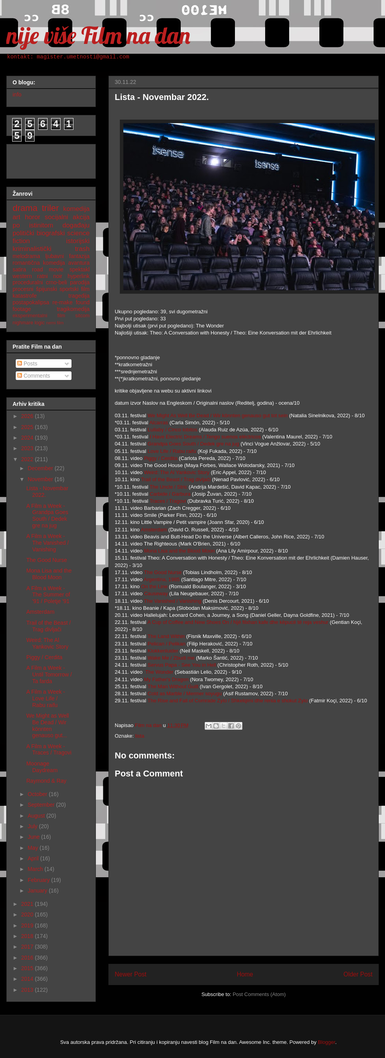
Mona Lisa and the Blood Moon (179, 551)
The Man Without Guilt (173, 686)
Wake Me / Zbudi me (171, 658)
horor (32, 217)
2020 (28, 914)
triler (50, 208)
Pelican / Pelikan (166, 644)
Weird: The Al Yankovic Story (176, 472)
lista (139, 736)
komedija (76, 209)
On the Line (154, 586)
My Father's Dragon (166, 679)
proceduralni (28, 282)
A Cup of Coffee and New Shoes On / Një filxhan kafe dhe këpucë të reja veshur (237, 622)
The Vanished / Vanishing (172, 601)
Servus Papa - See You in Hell (182, 665)
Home (245, 974)
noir (57, 276)
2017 (28, 946)
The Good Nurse (163, 572)
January (38, 890)
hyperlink (79, 276)
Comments (33, 376)
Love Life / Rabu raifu (172, 451)
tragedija (79, 296)
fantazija (79, 256)
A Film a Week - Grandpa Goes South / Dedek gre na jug (47, 516)
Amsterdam (155, 530)
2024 (28, 437)
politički (23, 233)
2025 (28, 427)
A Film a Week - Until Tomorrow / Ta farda (49, 674)
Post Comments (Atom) (259, 994)
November (41, 479)
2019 (28, 925)
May (33, 848)
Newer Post (131, 974)
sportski (69, 289)
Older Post (357, 974)
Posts (27, 363)
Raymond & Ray (46, 781)
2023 (28, 448)
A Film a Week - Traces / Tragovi (49, 749)
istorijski (78, 241)
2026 (28, 416)
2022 (28, 459)
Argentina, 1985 (162, 579)
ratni (42, 276)
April (34, 858)
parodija (80, 282)
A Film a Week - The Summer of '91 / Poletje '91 (48, 595)
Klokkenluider (164, 651)
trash (82, 249)
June (34, 837)
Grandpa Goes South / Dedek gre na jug (193, 444)
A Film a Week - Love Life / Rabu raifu (45, 698)
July (33, 826)
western (22, 276)
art (16, 217)
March (36, 869)
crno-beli (56, 282)
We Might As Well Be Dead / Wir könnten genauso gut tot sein (218, 415)
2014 (28, 979)
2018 (28, 936)
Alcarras (159, 422)
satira (19, 269)
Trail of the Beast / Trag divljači (176, 479)
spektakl (80, 269)
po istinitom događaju (51, 225)
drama (25, 208)
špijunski (46, 289)
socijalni (56, 217)
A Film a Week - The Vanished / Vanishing (47, 543)
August (37, 816)
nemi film (55, 322)
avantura (79, 263)
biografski (51, 233)
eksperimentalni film (39, 315)
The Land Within (166, 636)
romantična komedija (39, 263)
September (42, 805)
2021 (28, 904)
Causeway (156, 593)
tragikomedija (73, 309)
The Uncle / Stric (168, 487)
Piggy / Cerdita (160, 458)
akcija (81, 217)
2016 (28, 957)
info (17, 94)
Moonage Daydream (42, 766)
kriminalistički (32, 249)
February (39, 880)
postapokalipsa (31, 302)
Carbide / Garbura (170, 494)
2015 (28, 968)
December (41, 468)
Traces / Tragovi (168, 501)
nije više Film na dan (98, 35)
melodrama (26, 256)
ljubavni (54, 256)
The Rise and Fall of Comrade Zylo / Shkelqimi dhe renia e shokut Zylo (228, 701)
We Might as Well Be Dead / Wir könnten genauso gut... (47, 725)
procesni (23, 289)
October (38, 794)
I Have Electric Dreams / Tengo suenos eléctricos (205, 437)
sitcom (82, 315)
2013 (28, 990)
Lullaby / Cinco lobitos (172, 430)
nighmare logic (29, 322)
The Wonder (159, 672)
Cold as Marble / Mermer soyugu (185, 693)
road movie (47, 269)
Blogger (326, 1042)
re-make (63, 302)
